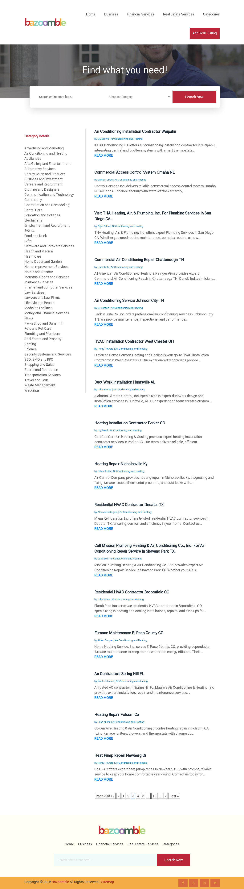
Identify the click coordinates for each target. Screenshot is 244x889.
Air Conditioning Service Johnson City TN (129, 300)
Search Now (194, 97)
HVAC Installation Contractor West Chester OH (134, 341)
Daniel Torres (105, 179)
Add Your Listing (205, 33)
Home (90, 14)
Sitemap (107, 882)
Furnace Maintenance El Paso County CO (128, 633)
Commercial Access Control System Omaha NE (134, 172)
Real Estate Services (178, 14)
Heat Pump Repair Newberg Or (120, 755)
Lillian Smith (104, 471)
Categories (211, 14)
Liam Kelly (103, 267)
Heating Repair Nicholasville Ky (120, 464)
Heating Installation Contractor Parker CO (129, 423)
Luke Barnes (104, 389)
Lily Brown (103, 138)
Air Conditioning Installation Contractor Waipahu (135, 131)
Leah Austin (104, 722)
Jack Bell (103, 558)
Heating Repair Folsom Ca (116, 714)
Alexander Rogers (108, 512)
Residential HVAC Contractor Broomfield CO (131, 592)
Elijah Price (104, 226)
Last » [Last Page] (174, 796)
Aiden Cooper (105, 640)
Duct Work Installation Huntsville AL (124, 382)
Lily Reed (103, 430)
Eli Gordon (103, 307)
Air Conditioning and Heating (127, 138)
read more (103, 155)
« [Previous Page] (118, 796)
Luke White (104, 599)
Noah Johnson (106, 681)
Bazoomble (60, 882)
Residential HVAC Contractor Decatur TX (129, 504)
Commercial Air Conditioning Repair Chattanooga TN (139, 259)
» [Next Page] (166, 796)
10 (154, 796)
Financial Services (140, 14)
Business (111, 14)
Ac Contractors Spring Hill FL (119, 673)
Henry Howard (105, 348)
